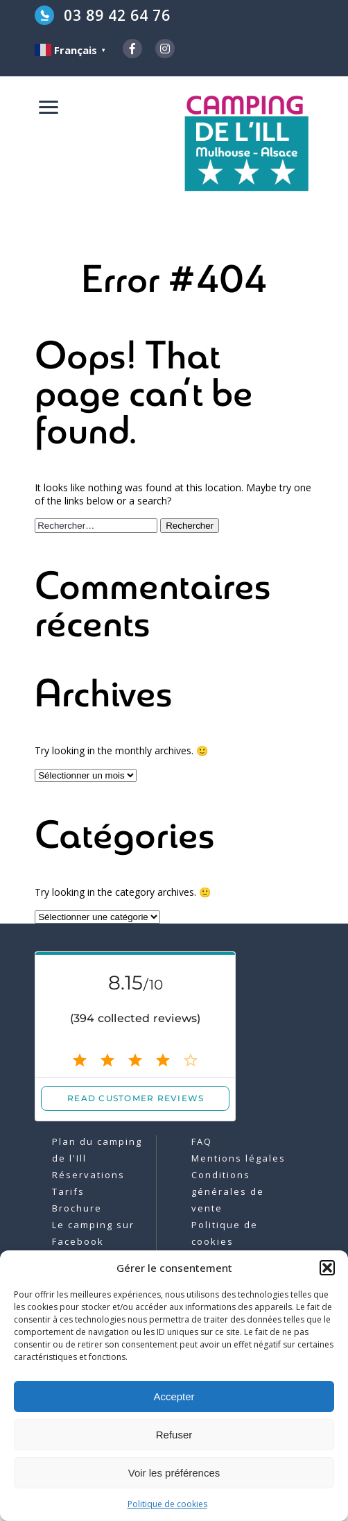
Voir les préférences (174, 1473)
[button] (327, 1268)
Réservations (88, 1175)
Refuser (174, 1435)
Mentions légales (238, 1158)
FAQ (201, 1141)
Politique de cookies (167, 1504)
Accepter (173, 1396)
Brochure (77, 1208)
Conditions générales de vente (227, 1191)
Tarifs (68, 1191)
